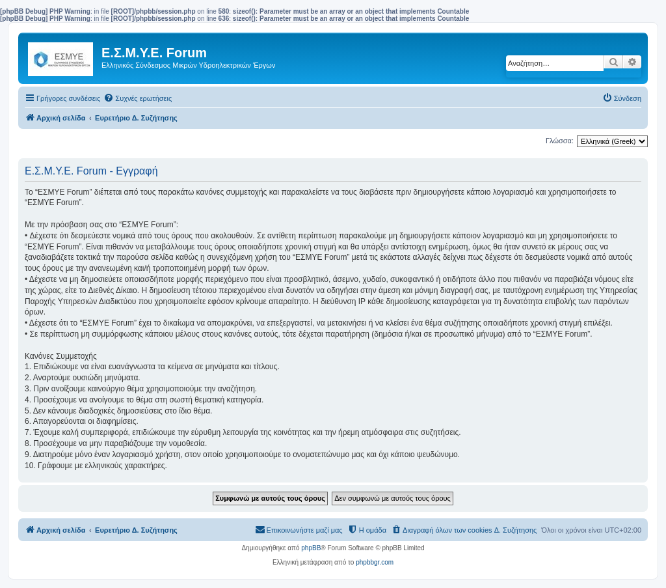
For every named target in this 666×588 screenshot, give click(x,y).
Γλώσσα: (560, 141)
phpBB (311, 548)
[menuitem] (137, 98)
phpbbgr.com (374, 562)
